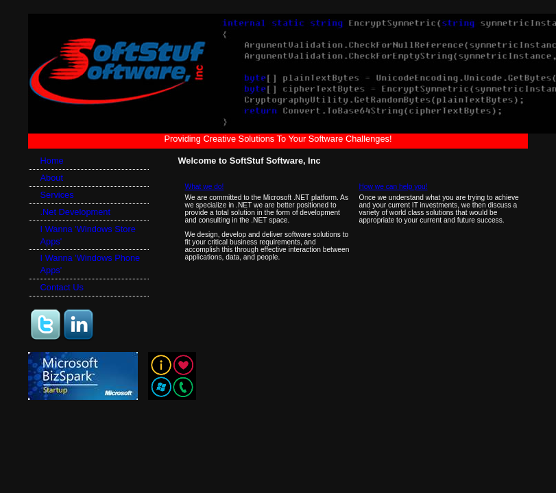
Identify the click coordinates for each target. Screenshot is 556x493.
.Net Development (75, 212)
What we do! (204, 186)
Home (52, 160)
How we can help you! (393, 186)
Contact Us (62, 287)
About (51, 178)
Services (57, 195)
